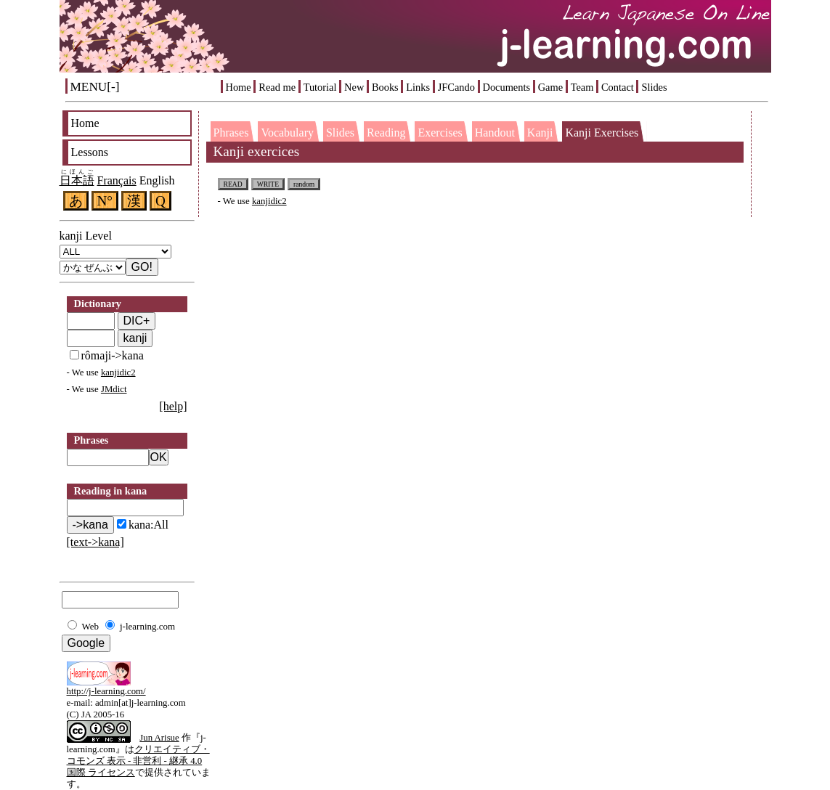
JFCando (456, 87)
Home (238, 87)
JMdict (114, 389)
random (303, 184)
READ (233, 184)
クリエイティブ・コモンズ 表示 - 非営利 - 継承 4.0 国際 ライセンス (138, 761)
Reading (386, 132)
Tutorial (320, 87)
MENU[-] (95, 87)
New (354, 87)
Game (550, 87)
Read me (277, 87)
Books (385, 87)
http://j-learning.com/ (106, 691)
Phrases (231, 132)
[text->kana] (95, 542)
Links (418, 87)
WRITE (268, 184)
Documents (507, 87)
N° (105, 200)
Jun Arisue (159, 738)
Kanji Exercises (601, 132)
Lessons (90, 152)
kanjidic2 (118, 372)
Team (582, 87)
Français (117, 180)
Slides (654, 87)
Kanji (540, 132)
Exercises (440, 132)
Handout (495, 132)
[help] (173, 406)
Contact (617, 87)
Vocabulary (287, 132)
